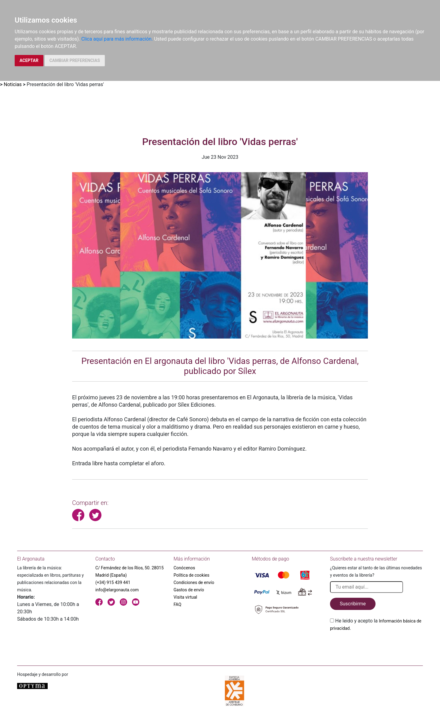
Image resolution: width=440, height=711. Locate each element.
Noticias (13, 84)
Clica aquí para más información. (117, 39)
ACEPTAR (29, 60)
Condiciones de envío (194, 582)
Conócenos (184, 567)
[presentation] (376, 646)
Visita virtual (185, 597)
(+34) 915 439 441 (112, 582)
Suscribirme (353, 604)
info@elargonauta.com (117, 589)
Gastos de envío (189, 589)
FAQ (177, 604)
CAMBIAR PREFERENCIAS (75, 60)
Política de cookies (191, 575)
